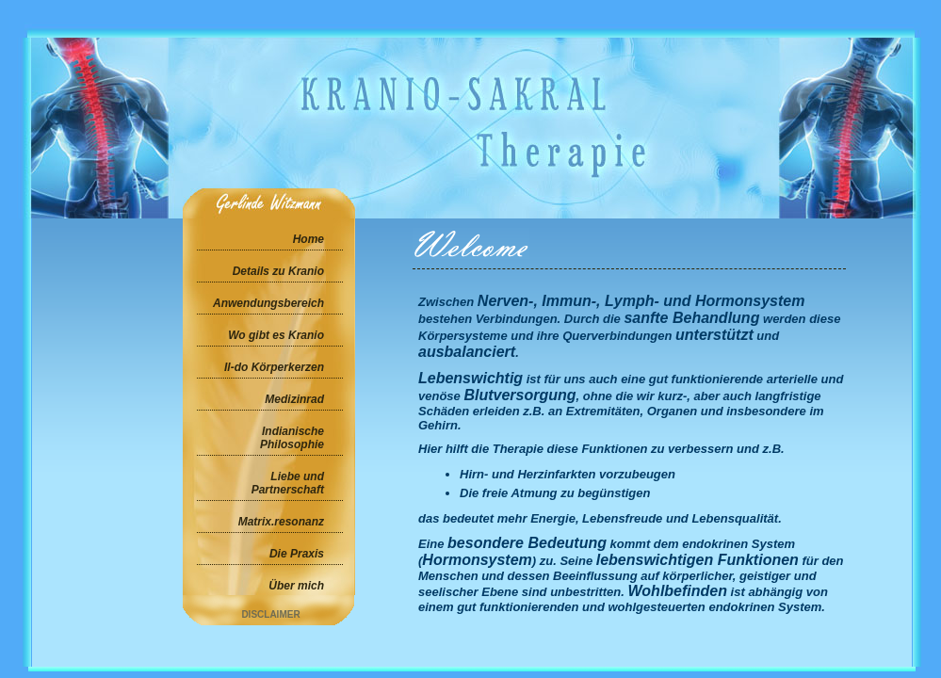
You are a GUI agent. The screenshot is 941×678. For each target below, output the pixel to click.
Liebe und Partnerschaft (287, 483)
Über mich (296, 585)
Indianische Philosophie (292, 438)
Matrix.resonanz (281, 521)
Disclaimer (270, 614)
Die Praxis (296, 553)
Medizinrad (294, 399)
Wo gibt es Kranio (276, 335)
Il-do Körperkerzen (274, 367)
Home (308, 239)
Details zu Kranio (278, 271)
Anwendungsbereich (268, 303)
